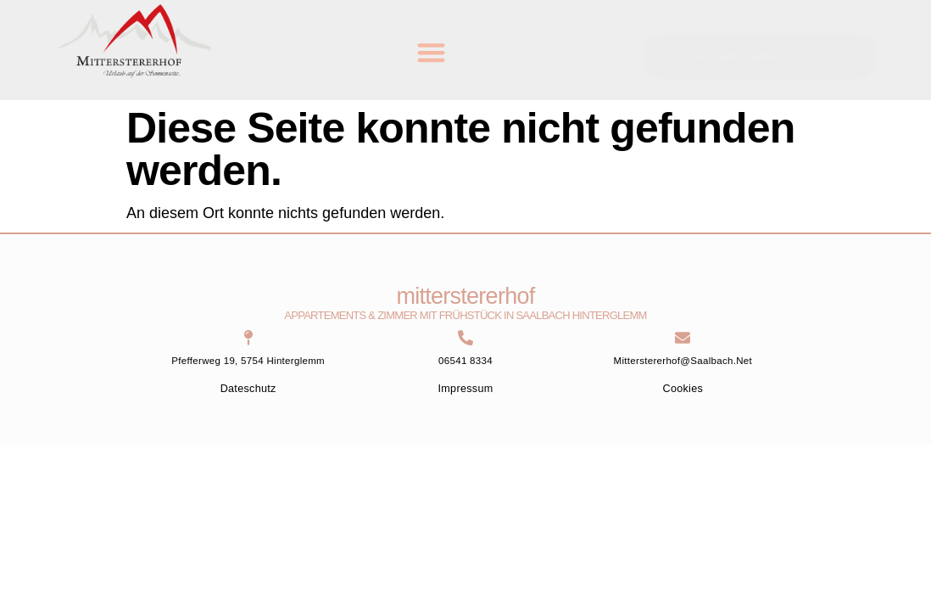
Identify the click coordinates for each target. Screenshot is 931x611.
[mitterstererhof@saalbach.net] (682, 337)
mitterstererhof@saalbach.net (683, 361)
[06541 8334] (465, 337)
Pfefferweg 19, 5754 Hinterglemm (248, 361)
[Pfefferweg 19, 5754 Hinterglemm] (248, 337)
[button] (431, 52)
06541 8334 (465, 361)
